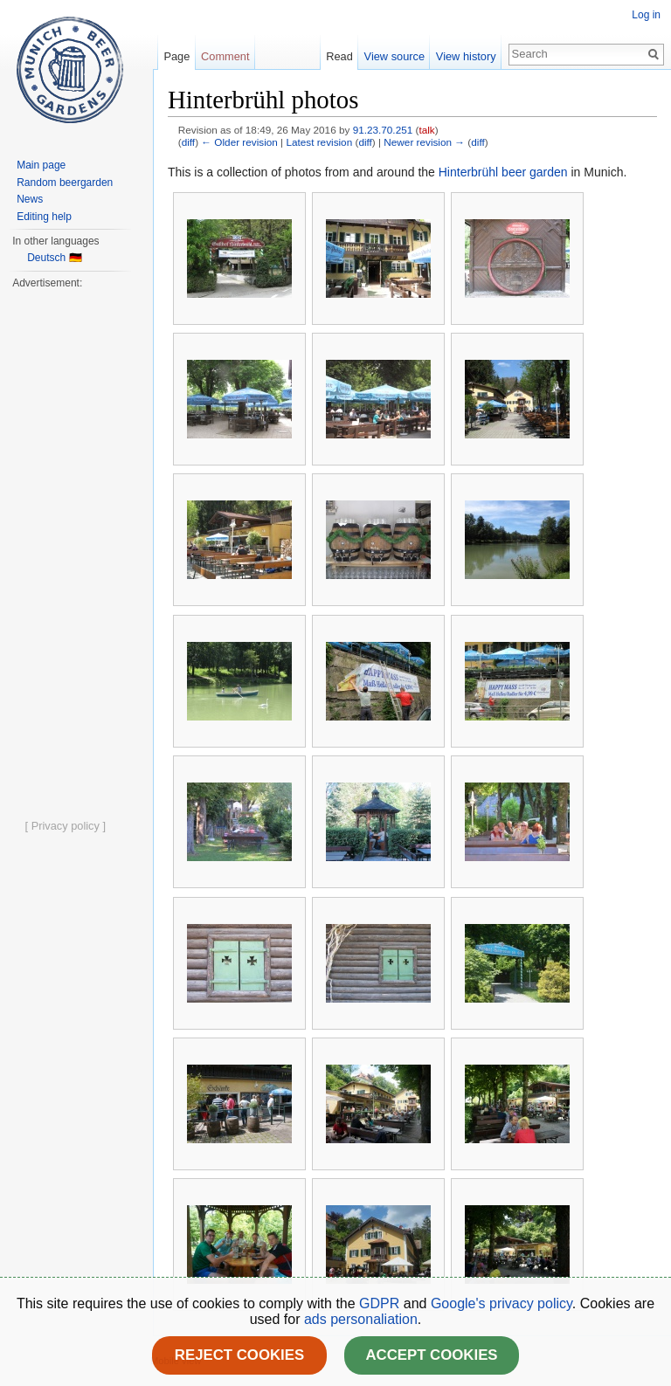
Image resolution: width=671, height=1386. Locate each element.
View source (394, 56)
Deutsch (46, 258)
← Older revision (239, 142)
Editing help (44, 216)
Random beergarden (65, 182)
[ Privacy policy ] (65, 825)
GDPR (381, 1303)
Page (176, 56)
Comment (225, 56)
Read (339, 56)
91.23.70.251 (383, 129)
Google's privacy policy (501, 1303)
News (30, 199)
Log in (646, 15)
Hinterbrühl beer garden (503, 172)
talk (426, 129)
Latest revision (319, 142)
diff (188, 142)
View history (466, 56)
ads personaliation (361, 1319)
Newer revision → (424, 142)
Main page (41, 165)
